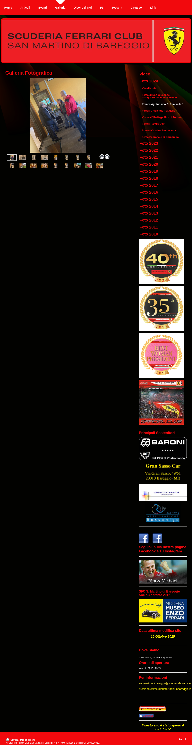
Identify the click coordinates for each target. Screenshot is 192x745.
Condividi (146, 715)
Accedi (182, 739)
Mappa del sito (27, 740)
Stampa (12, 740)
